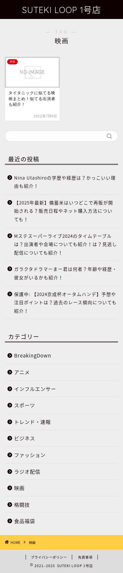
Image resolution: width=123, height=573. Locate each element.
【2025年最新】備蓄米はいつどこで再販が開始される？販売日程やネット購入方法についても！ (63, 210)
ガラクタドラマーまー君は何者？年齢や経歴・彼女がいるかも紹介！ (65, 273)
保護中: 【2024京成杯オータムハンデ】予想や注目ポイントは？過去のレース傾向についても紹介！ (65, 302)
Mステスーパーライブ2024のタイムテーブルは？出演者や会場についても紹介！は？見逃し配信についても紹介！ (65, 244)
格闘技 (22, 504)
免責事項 (85, 557)
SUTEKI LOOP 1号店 (61, 10)
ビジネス (24, 438)
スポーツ (24, 405)
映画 (19, 488)
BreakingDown (32, 355)
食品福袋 (24, 521)
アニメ (22, 372)
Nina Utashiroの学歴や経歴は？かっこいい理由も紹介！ (65, 181)
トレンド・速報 (32, 421)
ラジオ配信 (27, 471)
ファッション (30, 455)
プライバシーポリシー (49, 557)
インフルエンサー (35, 388)
